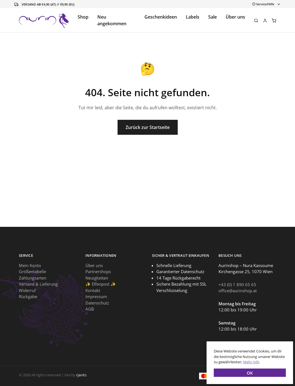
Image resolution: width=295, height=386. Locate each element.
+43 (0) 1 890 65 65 (237, 284)
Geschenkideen (160, 17)
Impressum (96, 296)
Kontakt (92, 290)
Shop (83, 17)
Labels (192, 17)
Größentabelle (32, 271)
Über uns (235, 17)
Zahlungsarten (32, 278)
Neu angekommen (111, 20)
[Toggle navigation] (265, 4)
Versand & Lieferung (38, 284)
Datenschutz (97, 303)
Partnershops (98, 271)
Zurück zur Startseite (148, 127)
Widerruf (27, 290)
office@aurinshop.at (237, 290)
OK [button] (248, 371)
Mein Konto (30, 265)
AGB (89, 309)
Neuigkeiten (96, 278)
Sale (212, 17)
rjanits (81, 374)
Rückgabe (28, 296)
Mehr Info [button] (249, 360)
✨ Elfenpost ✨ (100, 284)
